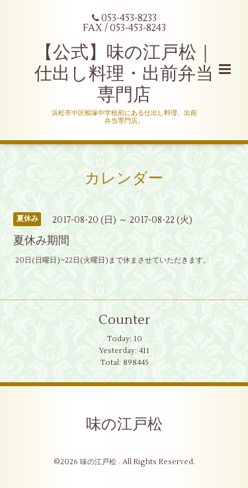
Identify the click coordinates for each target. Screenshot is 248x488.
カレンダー (124, 178)
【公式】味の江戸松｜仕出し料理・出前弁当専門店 (124, 74)
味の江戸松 (124, 424)
